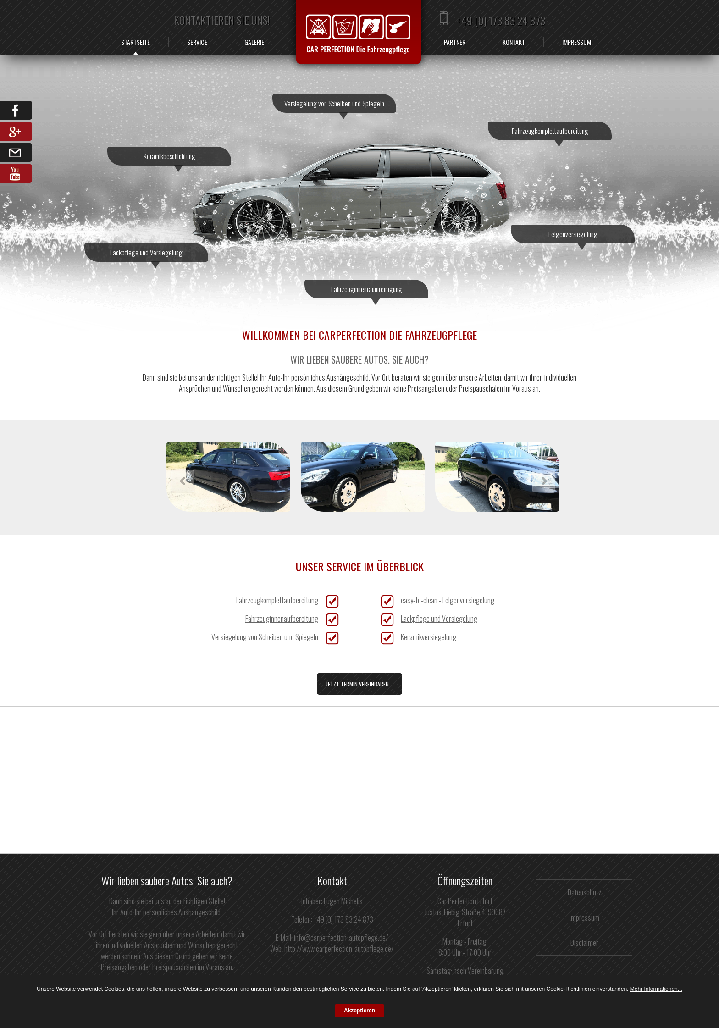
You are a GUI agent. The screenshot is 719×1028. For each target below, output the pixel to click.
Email (16, 152)
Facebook (16, 110)
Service (197, 42)
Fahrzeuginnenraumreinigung (366, 291)
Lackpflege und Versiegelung (146, 254)
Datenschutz (584, 892)
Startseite (135, 42)
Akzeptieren (359, 1010)
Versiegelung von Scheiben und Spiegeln (334, 105)
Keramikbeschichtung (169, 158)
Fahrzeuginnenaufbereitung (281, 618)
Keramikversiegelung (428, 636)
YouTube (16, 173)
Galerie (254, 42)
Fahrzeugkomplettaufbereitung (550, 133)
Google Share (16, 131)
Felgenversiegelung (572, 236)
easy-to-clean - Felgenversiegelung (447, 600)
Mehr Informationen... (656, 989)
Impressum (576, 42)
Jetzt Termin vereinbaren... (359, 684)
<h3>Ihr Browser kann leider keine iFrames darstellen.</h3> (383, 477)
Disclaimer (584, 942)
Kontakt (514, 42)
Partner (454, 42)
